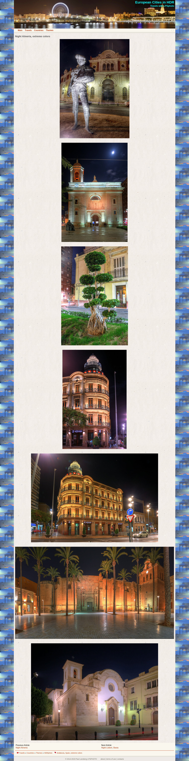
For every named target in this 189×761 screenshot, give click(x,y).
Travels (28, 30)
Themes (49, 30)
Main (20, 30)
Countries (38, 30)
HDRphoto (48, 753)
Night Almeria (22, 748)
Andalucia (60, 753)
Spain (67, 753)
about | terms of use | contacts (112, 759)
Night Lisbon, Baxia (109, 748)
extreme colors (76, 753)
